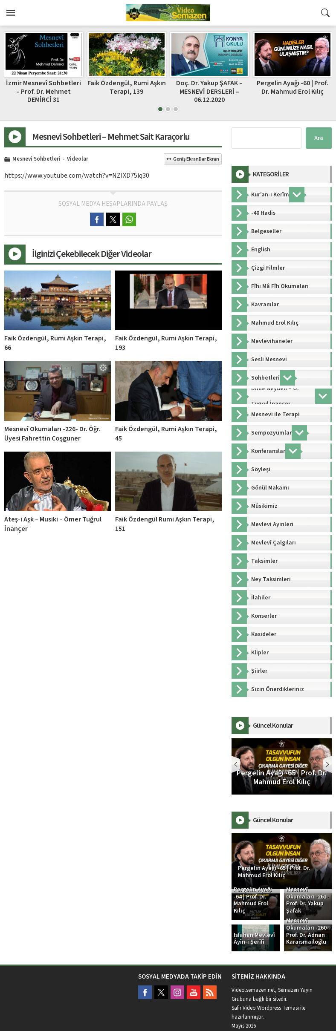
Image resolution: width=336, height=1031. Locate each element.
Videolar (77, 159)
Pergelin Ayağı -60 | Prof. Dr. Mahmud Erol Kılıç (292, 87)
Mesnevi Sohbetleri (36, 159)
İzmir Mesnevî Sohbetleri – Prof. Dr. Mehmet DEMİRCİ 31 (43, 91)
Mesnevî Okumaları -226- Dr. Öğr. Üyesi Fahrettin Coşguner (52, 433)
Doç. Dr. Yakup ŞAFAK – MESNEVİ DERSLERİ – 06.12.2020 (209, 91)
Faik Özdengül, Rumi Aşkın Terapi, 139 (126, 87)
